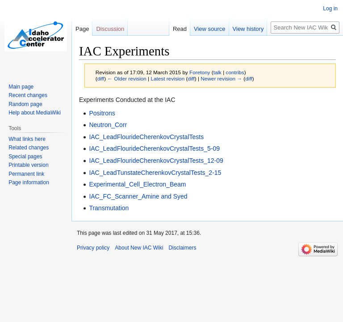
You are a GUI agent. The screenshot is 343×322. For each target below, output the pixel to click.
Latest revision (167, 78)
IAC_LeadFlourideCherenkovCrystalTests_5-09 (154, 148)
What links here (27, 139)
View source (210, 28)
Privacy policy (93, 248)
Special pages (25, 156)
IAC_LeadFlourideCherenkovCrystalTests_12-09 (156, 160)
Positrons (102, 113)
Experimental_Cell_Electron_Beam (137, 184)
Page (82, 28)
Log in (330, 8)
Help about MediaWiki (34, 113)
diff (100, 78)
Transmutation (109, 208)
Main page (20, 87)
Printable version (28, 165)
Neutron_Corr (108, 124)
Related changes (28, 147)
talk (217, 72)
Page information (28, 182)
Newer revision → (221, 78)
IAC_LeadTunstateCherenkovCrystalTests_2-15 (155, 172)
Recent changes (27, 95)
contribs (235, 72)
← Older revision (126, 78)
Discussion (110, 28)
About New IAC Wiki (139, 248)
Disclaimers (182, 248)
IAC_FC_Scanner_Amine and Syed (138, 196)
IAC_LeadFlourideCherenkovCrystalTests (146, 136)
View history (248, 28)
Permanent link (26, 174)
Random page (25, 104)
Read (180, 28)
